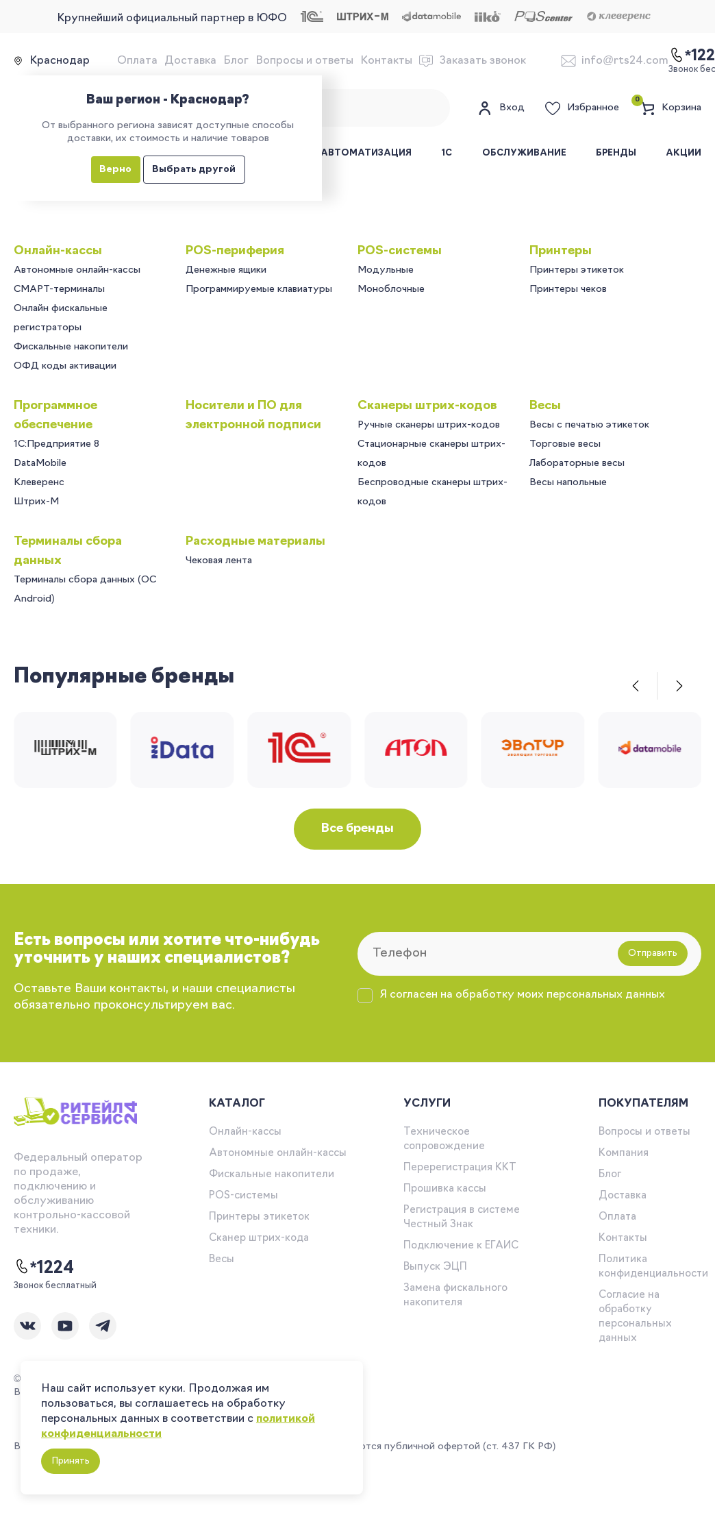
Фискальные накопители (71, 347)
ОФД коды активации (65, 366)
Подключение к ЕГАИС (460, 1246)
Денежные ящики (226, 270)
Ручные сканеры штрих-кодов (429, 425)
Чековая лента (219, 561)
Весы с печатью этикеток (589, 425)
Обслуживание (524, 153)
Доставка (190, 61)
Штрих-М (36, 502)
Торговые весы (565, 444)
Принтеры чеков (568, 289)
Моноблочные (391, 289)
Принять (70, 1461)
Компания (624, 1153)
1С (446, 153)
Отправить (652, 953)
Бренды (616, 153)
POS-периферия (235, 251)
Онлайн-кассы (58, 251)
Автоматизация (366, 153)
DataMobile (40, 463)
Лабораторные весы (577, 463)
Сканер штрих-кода (259, 1238)
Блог (236, 61)
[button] (635, 686)
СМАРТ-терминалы (59, 289)
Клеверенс (39, 483)
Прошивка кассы (444, 1189)
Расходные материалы (255, 541)
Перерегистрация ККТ (459, 1168)
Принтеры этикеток (576, 270)
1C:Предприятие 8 (56, 444)
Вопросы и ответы (304, 61)
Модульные (386, 270)
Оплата (137, 61)
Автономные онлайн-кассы (77, 270)
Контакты (386, 61)
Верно (115, 169)
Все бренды (357, 828)
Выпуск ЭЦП (435, 1267)
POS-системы (400, 251)
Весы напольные (568, 483)
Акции (683, 153)
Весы (545, 405)
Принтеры (560, 251)
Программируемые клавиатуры (259, 289)
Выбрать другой (194, 169)
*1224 (44, 1267)
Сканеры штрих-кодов (427, 405)
